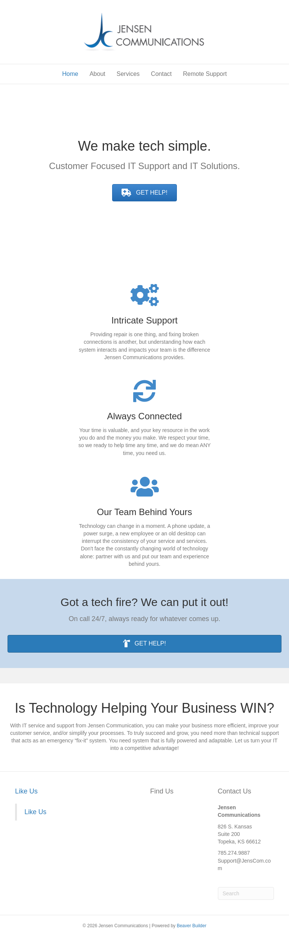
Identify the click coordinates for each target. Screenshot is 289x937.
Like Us (26, 791)
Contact (161, 74)
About (97, 74)
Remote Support (205, 74)
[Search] (246, 893)
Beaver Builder (192, 925)
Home (70, 74)
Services (128, 74)
